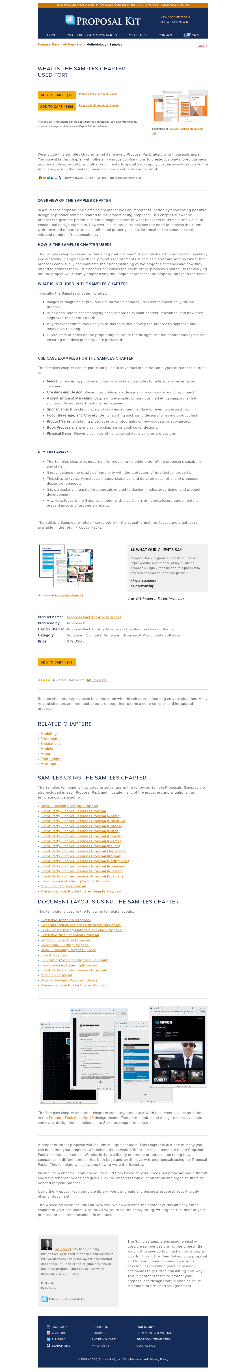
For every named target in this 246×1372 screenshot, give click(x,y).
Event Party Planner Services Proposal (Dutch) (80, 831)
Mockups (48, 763)
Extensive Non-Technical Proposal (70, 935)
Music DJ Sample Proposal (63, 886)
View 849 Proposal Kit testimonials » (156, 598)
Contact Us (145, 1345)
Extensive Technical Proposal (66, 920)
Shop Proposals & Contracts (92, 35)
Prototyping (51, 738)
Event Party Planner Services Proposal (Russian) (82, 871)
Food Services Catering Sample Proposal (76, 881)
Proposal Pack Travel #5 (68, 595)
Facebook (57, 1326)
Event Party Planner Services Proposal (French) (81, 836)
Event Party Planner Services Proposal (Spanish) (82, 876)
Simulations (51, 743)
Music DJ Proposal (56, 975)
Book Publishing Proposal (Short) (69, 980)
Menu (45, 753)
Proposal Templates (153, 1339)
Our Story (145, 1326)
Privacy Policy (158, 1359)
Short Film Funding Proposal (65, 945)
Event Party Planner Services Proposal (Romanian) (83, 866)
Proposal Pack (48, 44)
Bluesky (56, 1339)
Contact (166, 35)
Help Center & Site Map (154, 1333)
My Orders (138, 35)
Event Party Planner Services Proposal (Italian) (80, 846)
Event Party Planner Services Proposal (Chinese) (82, 826)
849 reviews (96, 680)
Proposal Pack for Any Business (98, 94)
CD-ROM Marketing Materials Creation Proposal (82, 930)
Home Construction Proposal (65, 940)
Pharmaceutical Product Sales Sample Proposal (81, 891)
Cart (191, 35)
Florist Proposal (54, 955)
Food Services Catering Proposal (69, 965)
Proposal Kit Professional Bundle (99, 105)
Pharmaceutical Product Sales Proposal (74, 985)
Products (100, 1326)
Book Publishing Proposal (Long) (68, 950)
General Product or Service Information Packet (81, 924)
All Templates (73, 44)
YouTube (56, 1333)
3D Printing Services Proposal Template (74, 960)
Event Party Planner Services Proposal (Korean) (81, 856)
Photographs (51, 758)
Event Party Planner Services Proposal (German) (82, 841)
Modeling (49, 733)
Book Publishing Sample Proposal (69, 805)
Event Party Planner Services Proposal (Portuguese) (85, 861)
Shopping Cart (104, 1339)
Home (51, 35)
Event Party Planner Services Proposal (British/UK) (84, 820)
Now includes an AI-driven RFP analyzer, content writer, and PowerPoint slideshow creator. (123, 5)
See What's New (174, 22)
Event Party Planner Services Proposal (73, 811)
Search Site (58, 1345)
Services (99, 1333)
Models (47, 748)
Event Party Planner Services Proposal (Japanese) (83, 851)
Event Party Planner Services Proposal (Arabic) (81, 815)
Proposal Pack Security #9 (71, 1117)
